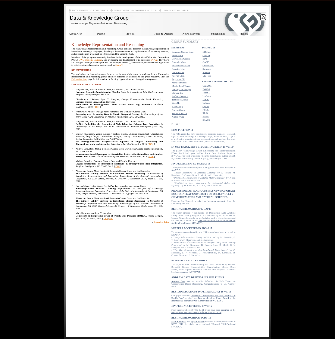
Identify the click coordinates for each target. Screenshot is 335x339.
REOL (206, 109)
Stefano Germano (180, 96)
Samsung (207, 69)
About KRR (75, 33)
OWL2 (154, 59)
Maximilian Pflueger (181, 86)
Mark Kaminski (179, 82)
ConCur (206, 55)
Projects (130, 33)
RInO (205, 113)
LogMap (207, 96)
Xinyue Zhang (178, 110)
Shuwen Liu (177, 93)
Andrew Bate (178, 281)
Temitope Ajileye (180, 99)
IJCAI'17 (175, 234)
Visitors (243, 33)
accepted (184, 272)
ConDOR (207, 85)
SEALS (206, 120)
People (101, 33)
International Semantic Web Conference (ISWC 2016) (196, 300)
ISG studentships (79, 79)
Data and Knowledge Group (90, 10)
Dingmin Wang (179, 62)
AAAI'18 (175, 170)
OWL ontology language (90, 59)
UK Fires (207, 75)
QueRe (206, 106)
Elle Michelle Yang (181, 65)
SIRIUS (206, 72)
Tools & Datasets (163, 33)
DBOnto (206, 52)
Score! (206, 116)
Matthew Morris (179, 113)
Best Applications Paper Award (213, 298)
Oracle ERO (208, 65)
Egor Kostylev (197, 321)
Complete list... (161, 222)
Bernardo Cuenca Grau (182, 52)
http (111, 218)
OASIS (206, 62)
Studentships (218, 33)
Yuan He (176, 103)
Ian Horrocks (178, 72)
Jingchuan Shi (178, 79)
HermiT (119, 65)
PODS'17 (195, 272)
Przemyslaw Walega (181, 89)
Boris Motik (177, 55)
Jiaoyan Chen (178, 75)
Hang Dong (177, 106)
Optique (206, 103)
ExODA (206, 89)
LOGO (206, 99)
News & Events (191, 33)
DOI (97, 107)
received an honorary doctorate (210, 201)
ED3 (205, 58)
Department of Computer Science (135, 10)
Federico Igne (178, 69)
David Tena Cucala (181, 58)
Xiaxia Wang (178, 116)
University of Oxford (176, 10)
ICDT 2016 (177, 324)
